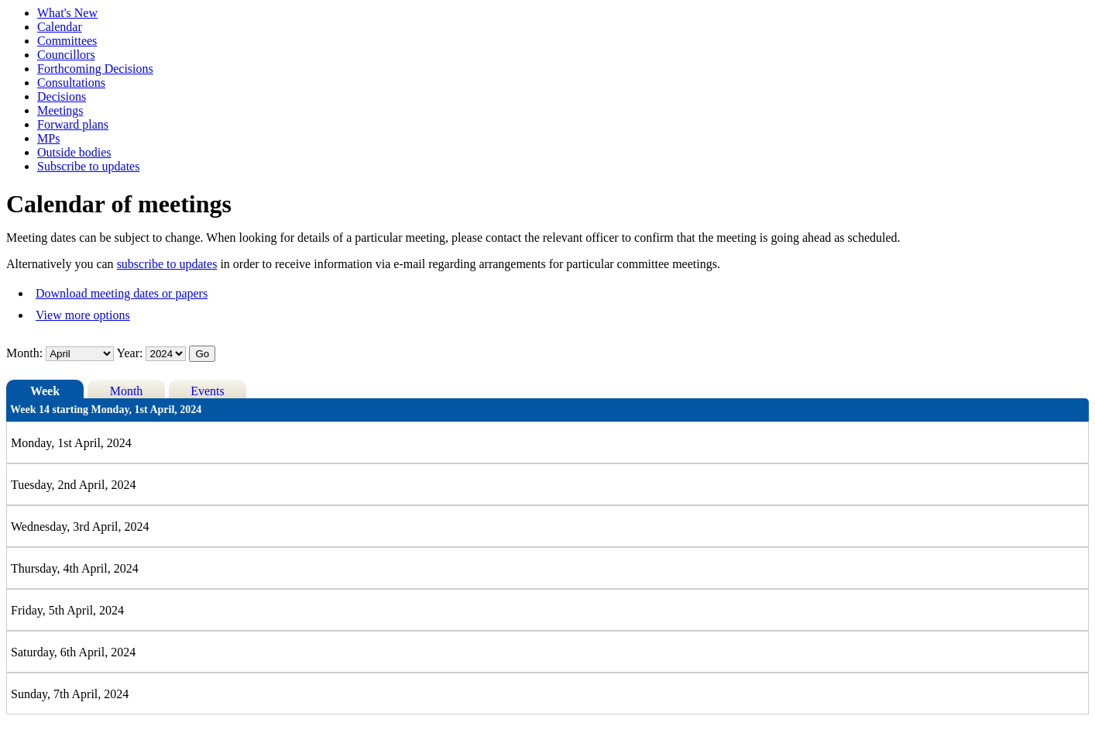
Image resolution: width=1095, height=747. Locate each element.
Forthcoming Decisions (95, 68)
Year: (131, 353)
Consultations (71, 82)
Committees (67, 40)
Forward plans (72, 124)
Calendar (59, 26)
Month (126, 391)
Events (208, 391)
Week (45, 391)
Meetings (60, 110)
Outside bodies (74, 152)
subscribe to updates (167, 263)
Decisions (61, 96)
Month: (24, 353)
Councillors (66, 54)
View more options (83, 315)
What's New (67, 12)
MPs (48, 138)
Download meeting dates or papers (122, 293)
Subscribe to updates (88, 166)
